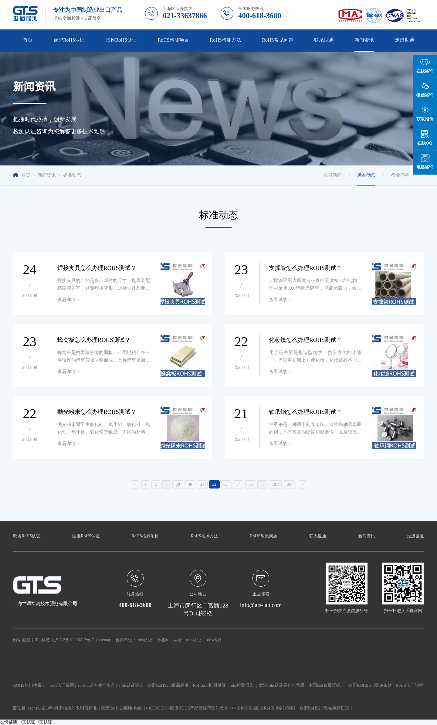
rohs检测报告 (241, 685)
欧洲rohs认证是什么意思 (281, 685)
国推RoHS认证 (121, 40)
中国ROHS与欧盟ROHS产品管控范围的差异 (187, 708)
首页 (27, 40)
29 (178, 484)
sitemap (104, 640)
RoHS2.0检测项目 (209, 685)
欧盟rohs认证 (170, 640)
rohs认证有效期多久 (96, 685)
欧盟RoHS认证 (69, 40)
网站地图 (21, 640)
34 (238, 484)
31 (202, 484)
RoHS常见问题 (277, 40)
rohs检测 (214, 640)
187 (275, 484)
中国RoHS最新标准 (326, 685)
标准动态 (72, 175)
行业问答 (400, 175)
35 (251, 484)
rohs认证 (144, 640)
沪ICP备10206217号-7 (74, 640)
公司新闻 (333, 175)
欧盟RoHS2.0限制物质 (121, 708)
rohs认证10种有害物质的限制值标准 (63, 708)
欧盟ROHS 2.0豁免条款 (369, 685)
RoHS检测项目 (173, 40)
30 (190, 484)
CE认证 (28, 722)
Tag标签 (42, 640)
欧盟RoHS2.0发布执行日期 (324, 708)
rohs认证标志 (131, 685)
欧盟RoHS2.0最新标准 (168, 685)
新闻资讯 (364, 40)
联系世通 (324, 40)
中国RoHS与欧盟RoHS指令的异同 (263, 708)
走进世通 (404, 40)
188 (289, 484)
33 (226, 484)
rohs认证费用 (62, 685)
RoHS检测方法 (225, 40)
